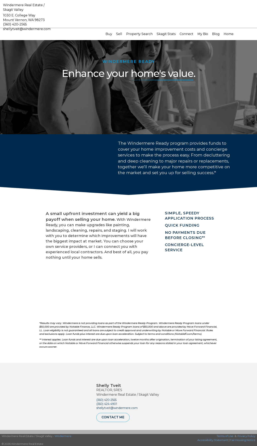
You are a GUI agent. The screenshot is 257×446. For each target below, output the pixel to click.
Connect (186, 34)
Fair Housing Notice (242, 440)
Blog (216, 34)
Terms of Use (225, 436)
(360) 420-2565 (15, 24)
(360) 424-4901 (106, 404)
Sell (119, 34)
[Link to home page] (128, 14)
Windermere (63, 436)
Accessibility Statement (212, 440)
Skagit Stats (166, 34)
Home (229, 34)
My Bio (202, 34)
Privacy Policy (246, 436)
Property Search (139, 34)
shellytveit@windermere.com (117, 408)
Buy (109, 34)
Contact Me (113, 417)
